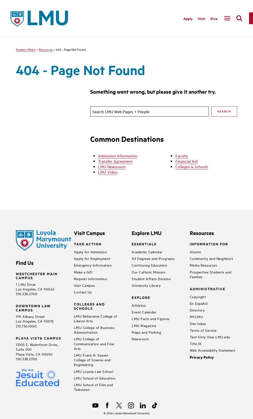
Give (213, 18)
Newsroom (140, 338)
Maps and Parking (146, 332)
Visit (201, 18)
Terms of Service (203, 330)
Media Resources (203, 265)
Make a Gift (83, 272)
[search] (239, 18)
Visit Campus (84, 285)
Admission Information (117, 155)
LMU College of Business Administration (94, 329)
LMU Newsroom (112, 166)
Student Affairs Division (151, 278)
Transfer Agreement (115, 161)
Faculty (181, 155)
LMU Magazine (144, 325)
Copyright (198, 296)
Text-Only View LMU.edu (210, 336)
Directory (197, 310)
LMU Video (107, 172)
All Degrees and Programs (153, 258)
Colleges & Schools (191, 166)
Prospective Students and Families (211, 274)
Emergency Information (93, 265)
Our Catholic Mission (148, 272)
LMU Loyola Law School (93, 371)
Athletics (139, 305)
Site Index (198, 323)
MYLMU (196, 316)
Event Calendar (144, 312)
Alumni (195, 251)
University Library (146, 285)
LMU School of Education (95, 378)
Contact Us (83, 292)
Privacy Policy (202, 357)
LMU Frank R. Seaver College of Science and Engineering (92, 360)
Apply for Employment (92, 258)
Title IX (196, 343)
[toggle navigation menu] (227, 18)
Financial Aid (186, 161)
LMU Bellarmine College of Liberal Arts (95, 318)
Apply (188, 18)
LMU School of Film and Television (93, 387)
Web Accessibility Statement (212, 350)
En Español (199, 303)
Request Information (90, 278)
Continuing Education (149, 265)
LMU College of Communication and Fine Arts (94, 343)
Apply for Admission (90, 251)
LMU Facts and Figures (150, 318)
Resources (46, 49)
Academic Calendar (147, 251)
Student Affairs (26, 49)
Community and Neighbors (211, 258)
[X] (119, 405)
